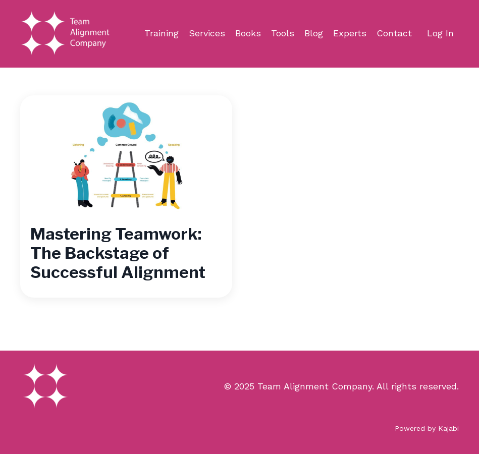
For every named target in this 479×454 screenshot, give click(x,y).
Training (161, 33)
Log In (440, 33)
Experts (349, 33)
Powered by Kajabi (427, 428)
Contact (394, 33)
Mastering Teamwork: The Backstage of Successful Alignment (117, 253)
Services (207, 33)
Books (248, 33)
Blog (313, 33)
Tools (282, 33)
